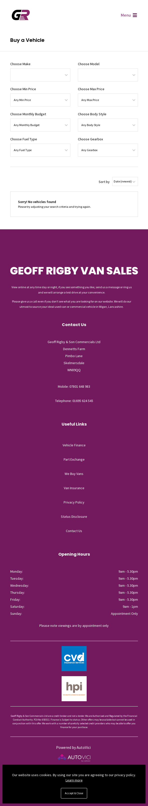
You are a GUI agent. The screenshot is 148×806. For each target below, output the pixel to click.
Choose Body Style (92, 114)
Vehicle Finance (74, 445)
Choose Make (20, 64)
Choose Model (88, 64)
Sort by (104, 181)
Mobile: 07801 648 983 (74, 386)
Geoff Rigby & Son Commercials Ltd (21, 15)
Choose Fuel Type (23, 139)
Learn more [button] (74, 780)
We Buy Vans (74, 473)
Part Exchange (74, 459)
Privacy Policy (74, 502)
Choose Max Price (91, 89)
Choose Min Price (23, 89)
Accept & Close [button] (74, 793)
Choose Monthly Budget (28, 114)
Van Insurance (74, 488)
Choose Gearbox (90, 139)
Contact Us (74, 531)
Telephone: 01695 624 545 (74, 400)
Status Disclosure (74, 516)
